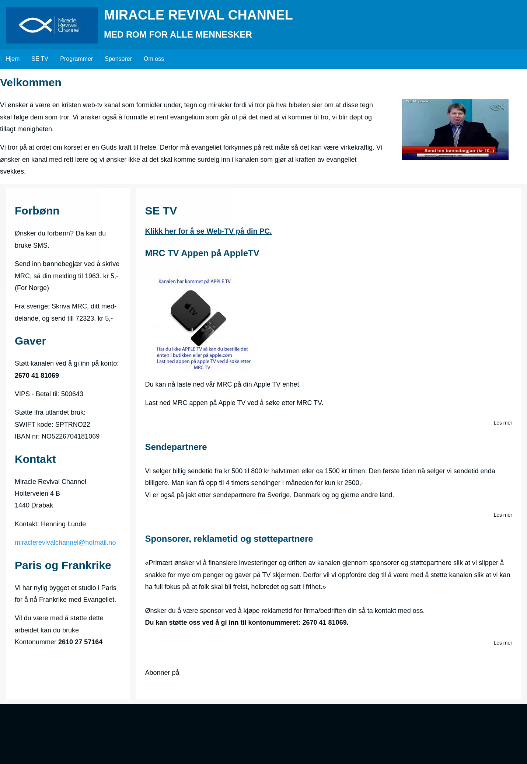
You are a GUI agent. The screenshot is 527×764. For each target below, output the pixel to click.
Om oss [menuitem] (154, 59)
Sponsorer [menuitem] (118, 59)
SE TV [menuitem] (39, 59)
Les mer (502, 423)
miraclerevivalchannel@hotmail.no (65, 542)
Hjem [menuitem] (13, 59)
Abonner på (162, 672)
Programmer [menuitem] (76, 59)
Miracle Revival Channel (198, 14)
